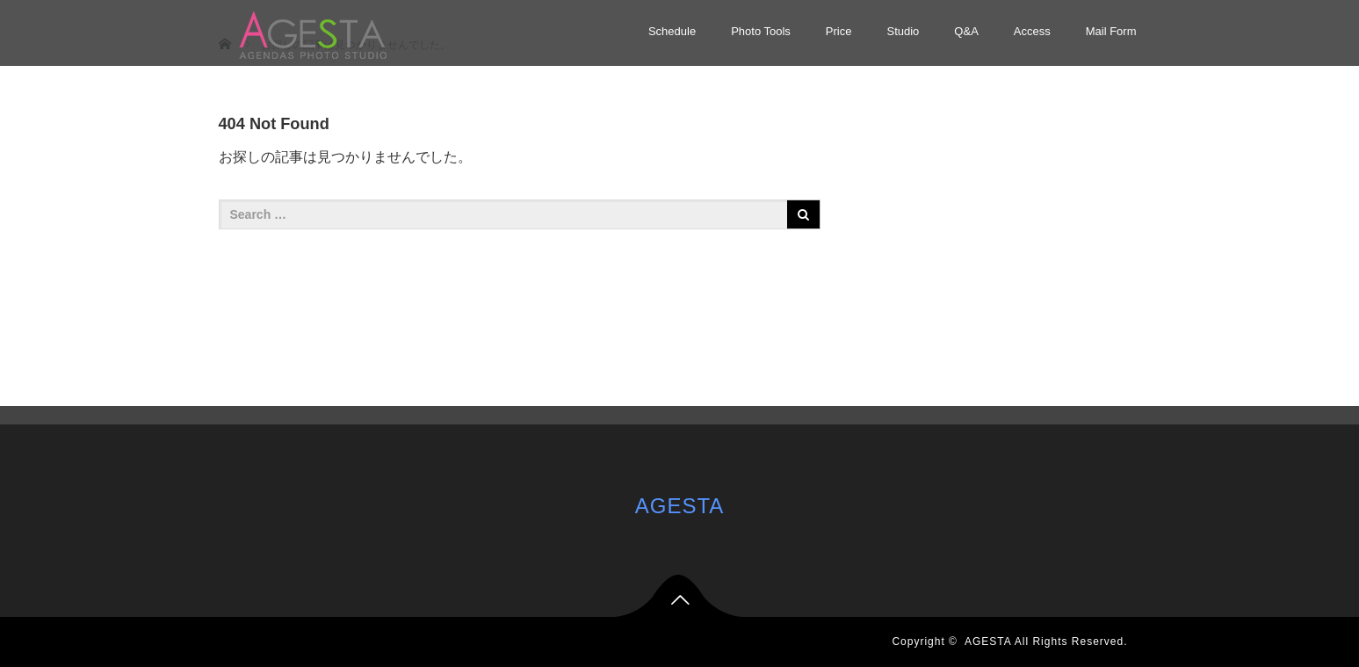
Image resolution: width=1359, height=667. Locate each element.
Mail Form (1111, 31)
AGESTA (680, 506)
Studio (902, 31)
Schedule (672, 31)
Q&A (966, 31)
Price (839, 31)
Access (1032, 31)
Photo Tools (761, 31)
